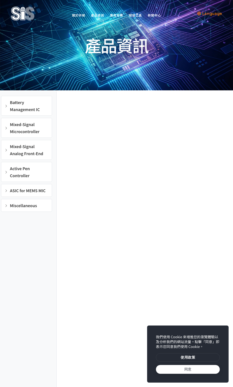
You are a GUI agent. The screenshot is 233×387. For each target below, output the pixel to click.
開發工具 (135, 15)
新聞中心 (154, 15)
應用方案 (116, 15)
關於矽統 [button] (78, 15)
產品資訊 (97, 15)
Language (209, 13)
